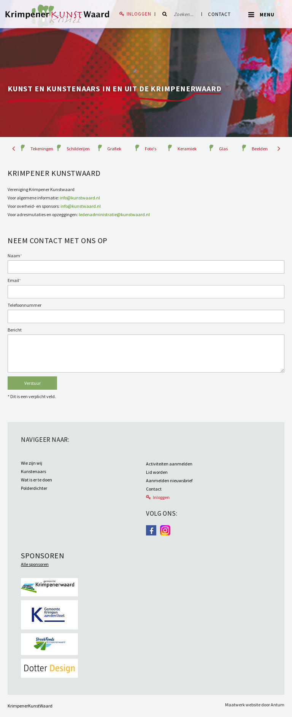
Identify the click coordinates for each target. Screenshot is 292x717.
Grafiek (114, 148)
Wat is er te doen (36, 480)
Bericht (15, 330)
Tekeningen (41, 148)
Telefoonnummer (24, 305)
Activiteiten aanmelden (169, 464)
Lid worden (157, 472)
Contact (219, 14)
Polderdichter (34, 488)
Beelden (260, 148)
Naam (15, 255)
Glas (223, 148)
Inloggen (139, 14)
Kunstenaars (33, 471)
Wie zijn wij (31, 463)
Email (14, 280)
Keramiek (187, 148)
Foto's (150, 148)
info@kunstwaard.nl (80, 198)
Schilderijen (78, 148)
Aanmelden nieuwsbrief (169, 480)
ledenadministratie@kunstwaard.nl (114, 214)
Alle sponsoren (35, 564)
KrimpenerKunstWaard (30, 706)
